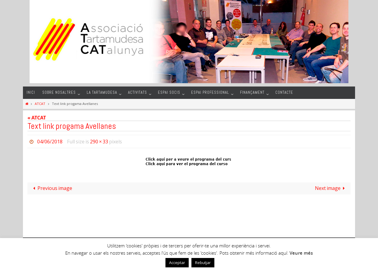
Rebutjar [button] (203, 262)
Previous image (51, 188)
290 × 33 (99, 141)
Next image (331, 188)
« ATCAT (36, 117)
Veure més (301, 253)
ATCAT (40, 103)
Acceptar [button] (177, 262)
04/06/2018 (49, 141)
